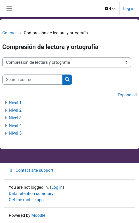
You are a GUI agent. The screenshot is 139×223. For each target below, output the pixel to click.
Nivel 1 (15, 102)
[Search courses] (32, 80)
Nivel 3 (15, 117)
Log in (128, 8)
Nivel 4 (15, 125)
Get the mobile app (26, 199)
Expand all (127, 94)
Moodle (38, 215)
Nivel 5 (15, 133)
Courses (10, 32)
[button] (110, 8)
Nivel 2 (15, 110)
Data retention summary (31, 193)
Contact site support (31, 170)
